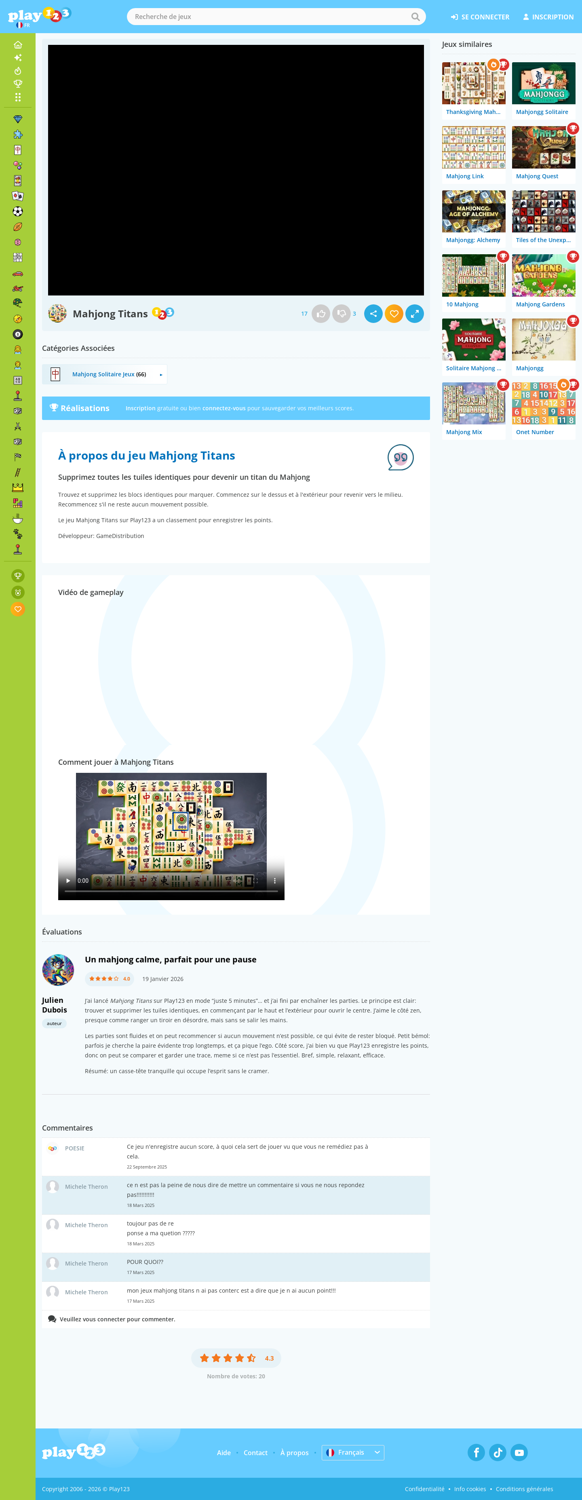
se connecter (480, 17)
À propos (294, 1452)
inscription (548, 17)
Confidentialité (425, 1489)
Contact (256, 1452)
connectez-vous (224, 408)
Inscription (141, 408)
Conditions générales (524, 1489)
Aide (224, 1452)
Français (345, 1452)
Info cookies (470, 1489)
